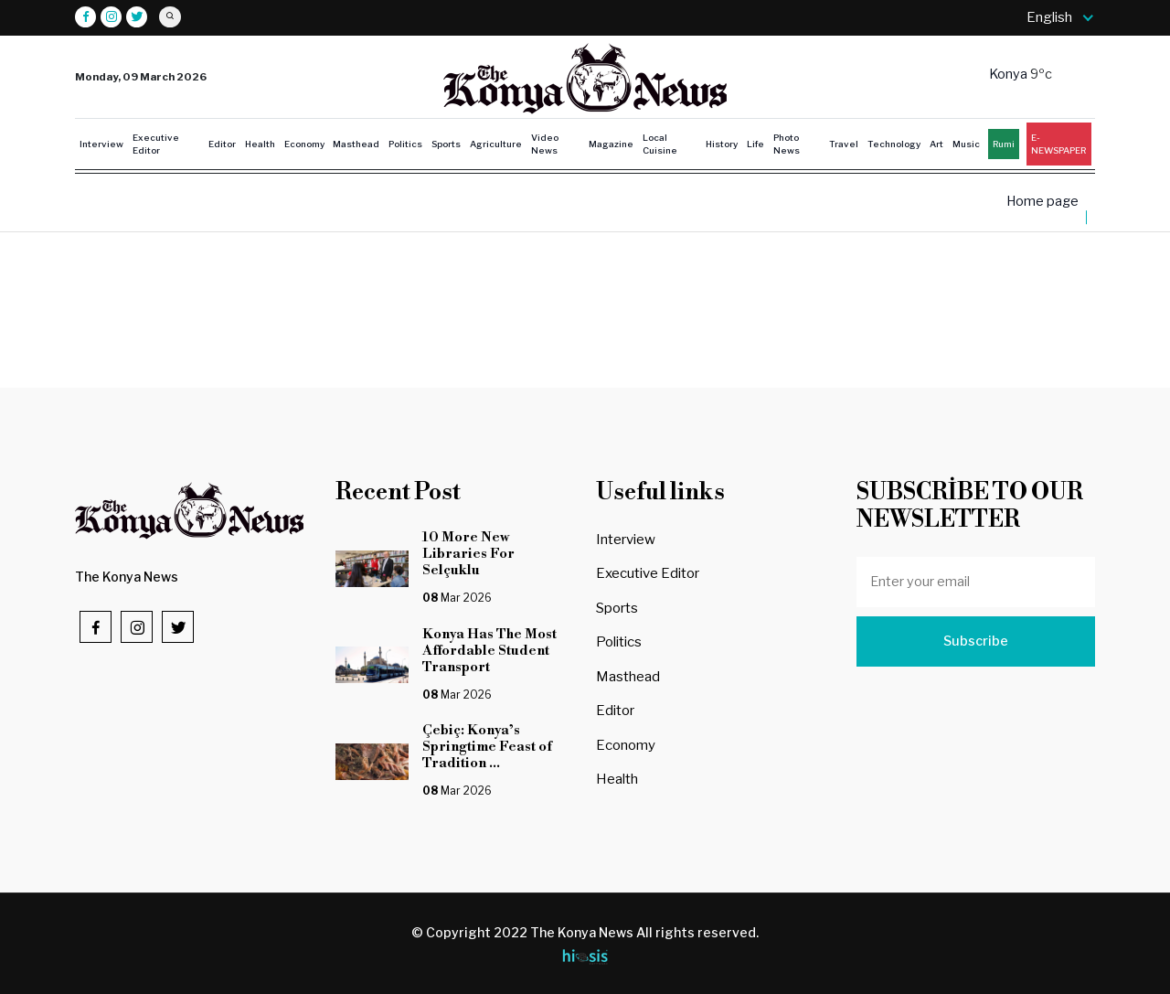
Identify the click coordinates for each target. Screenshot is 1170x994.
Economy (304, 143)
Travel (843, 143)
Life (755, 143)
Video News (544, 144)
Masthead (356, 143)
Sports (446, 143)
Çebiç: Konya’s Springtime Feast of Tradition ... (487, 746)
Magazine (611, 143)
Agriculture (496, 143)
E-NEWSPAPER (1058, 144)
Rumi (1004, 143)
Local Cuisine (660, 144)
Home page (1042, 202)
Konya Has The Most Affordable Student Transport (489, 650)
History (722, 143)
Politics (405, 143)
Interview (101, 143)
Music (966, 143)
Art (936, 143)
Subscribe (975, 641)
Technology (893, 143)
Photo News (786, 144)
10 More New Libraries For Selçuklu (470, 554)
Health (260, 143)
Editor (222, 143)
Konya (1009, 74)
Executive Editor (156, 144)
